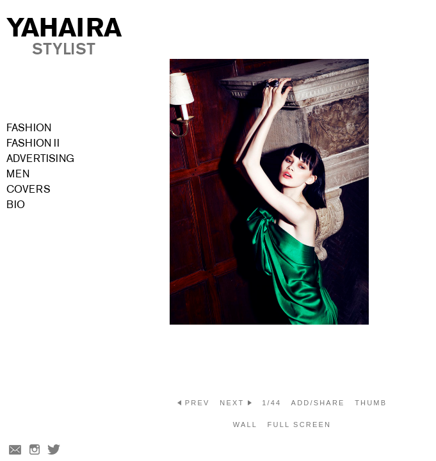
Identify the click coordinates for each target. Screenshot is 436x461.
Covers (28, 189)
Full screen (300, 424)
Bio (15, 204)
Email (14, 450)
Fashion (28, 128)
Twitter (55, 450)
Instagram (34, 450)
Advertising (40, 158)
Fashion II (33, 143)
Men (17, 174)
